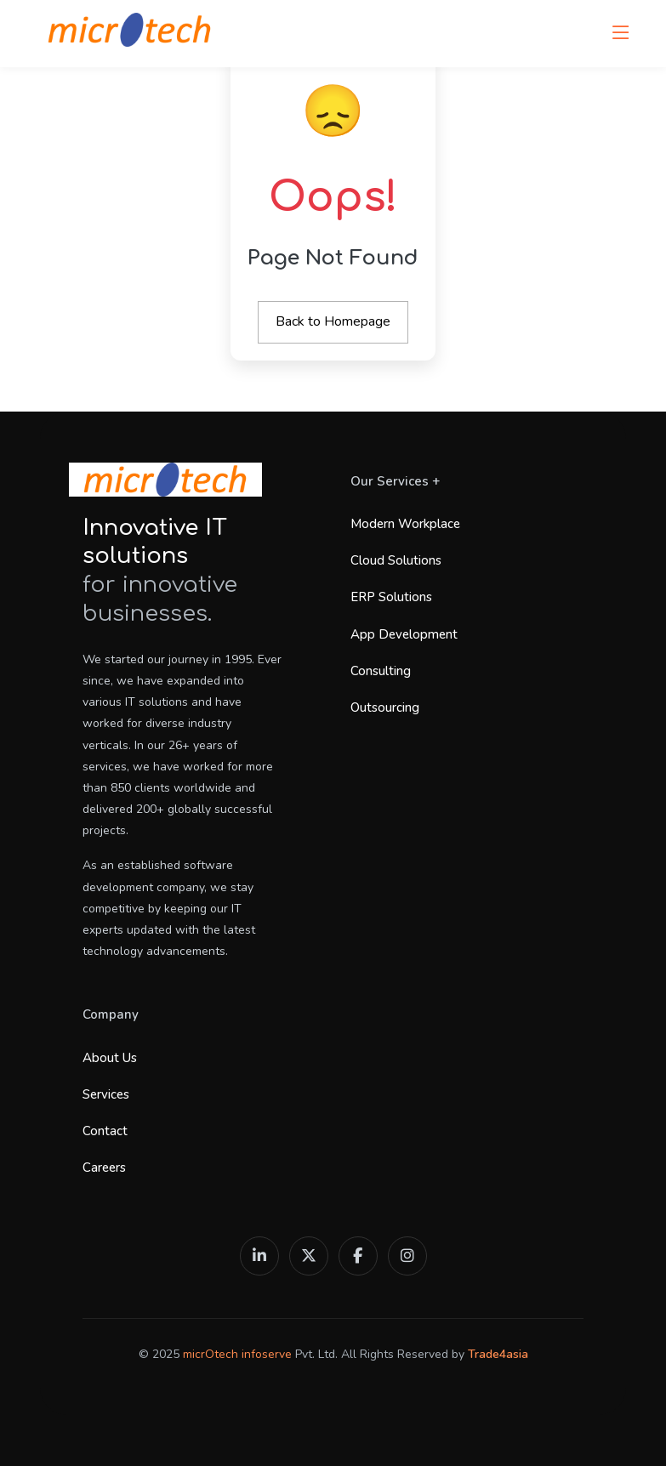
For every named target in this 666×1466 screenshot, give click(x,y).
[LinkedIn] (259, 1256)
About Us (110, 1057)
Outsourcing (384, 707)
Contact (105, 1130)
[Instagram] (407, 1256)
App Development (404, 634)
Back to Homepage (333, 321)
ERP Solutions (391, 596)
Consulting (380, 670)
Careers (104, 1167)
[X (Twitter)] (308, 1256)
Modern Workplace (405, 523)
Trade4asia (498, 1354)
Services (106, 1094)
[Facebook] (358, 1256)
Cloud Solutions (395, 560)
